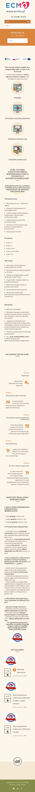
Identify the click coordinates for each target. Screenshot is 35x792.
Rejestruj (22, 16)
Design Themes (20, 784)
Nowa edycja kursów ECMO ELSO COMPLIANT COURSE (21, 729)
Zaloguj (14, 16)
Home (12, 35)
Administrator (18, 676)
